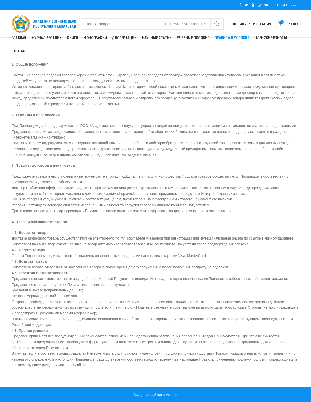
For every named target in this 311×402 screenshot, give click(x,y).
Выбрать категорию (183, 24)
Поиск (217, 24)
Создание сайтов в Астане (155, 394)
